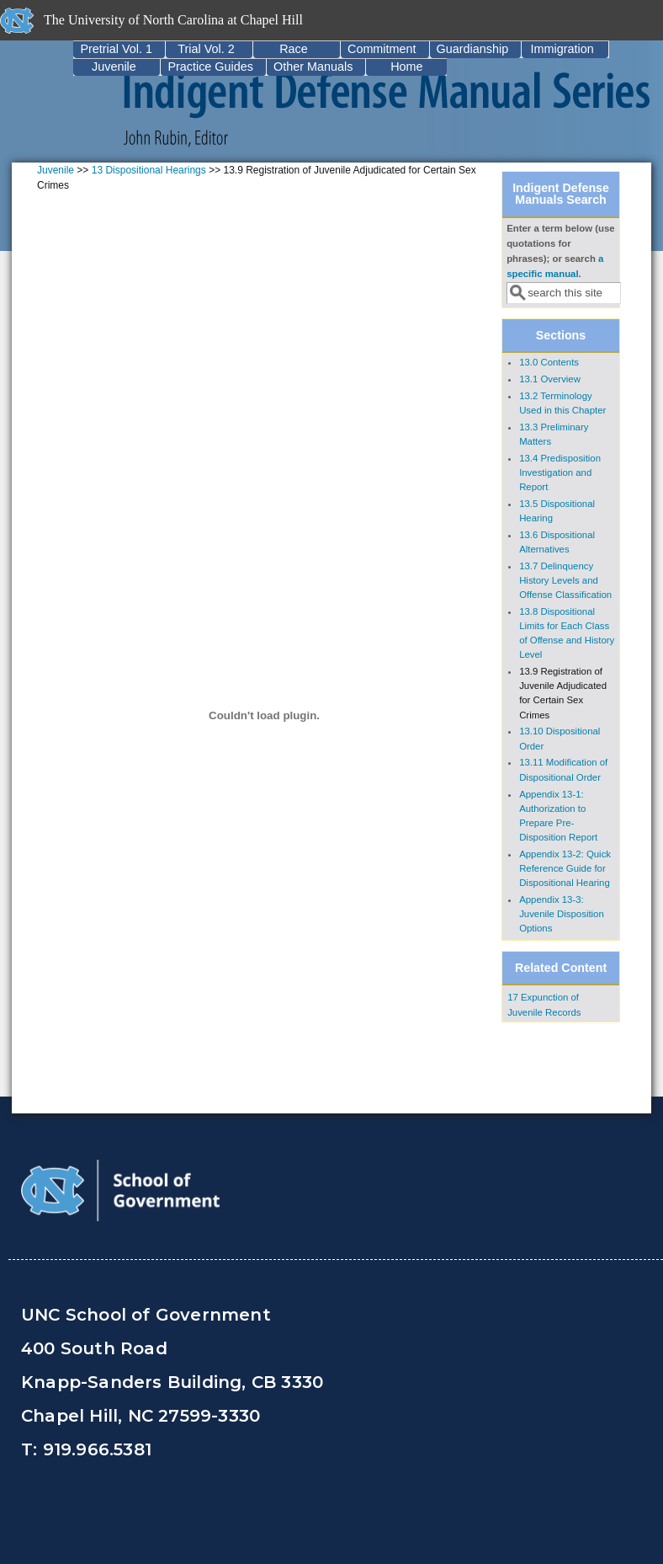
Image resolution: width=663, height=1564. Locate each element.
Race (293, 49)
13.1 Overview (550, 379)
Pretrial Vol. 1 (116, 49)
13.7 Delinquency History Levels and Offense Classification (565, 580)
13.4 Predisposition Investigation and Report (560, 472)
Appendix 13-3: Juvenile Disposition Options (561, 913)
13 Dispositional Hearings (149, 170)
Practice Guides (210, 66)
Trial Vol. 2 (206, 49)
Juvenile (114, 66)
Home (406, 66)
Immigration (562, 49)
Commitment (381, 49)
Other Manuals (313, 66)
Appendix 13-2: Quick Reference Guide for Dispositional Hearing (565, 868)
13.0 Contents (549, 362)
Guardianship (473, 49)
